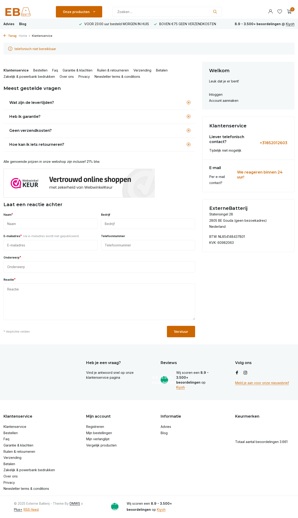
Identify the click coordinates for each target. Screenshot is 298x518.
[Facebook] (237, 373)
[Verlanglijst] (279, 11)
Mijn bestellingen (99, 433)
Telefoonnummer (113, 236)
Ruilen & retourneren (113, 70)
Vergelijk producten (101, 445)
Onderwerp (12, 257)
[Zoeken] (167, 12)
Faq (55, 70)
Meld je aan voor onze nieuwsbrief (262, 383)
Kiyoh (290, 24)
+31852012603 (273, 143)
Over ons (67, 76)
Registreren (95, 427)
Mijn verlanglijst (97, 439)
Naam (8, 214)
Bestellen (40, 70)
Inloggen (216, 94)
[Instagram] (245, 373)
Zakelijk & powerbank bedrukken (29, 76)
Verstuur (181, 332)
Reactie (9, 279)
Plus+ (18, 509)
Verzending (142, 70)
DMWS (75, 503)
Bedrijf (105, 214)
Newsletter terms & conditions (117, 76)
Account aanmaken (223, 100)
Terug (10, 35)
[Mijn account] (270, 11)
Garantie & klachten (77, 70)
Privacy (84, 76)
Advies (8, 24)
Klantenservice (16, 70)
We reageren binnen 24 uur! (260, 174)
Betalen (162, 70)
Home (24, 35)
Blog (22, 24)
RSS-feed (31, 509)
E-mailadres (41, 236)
